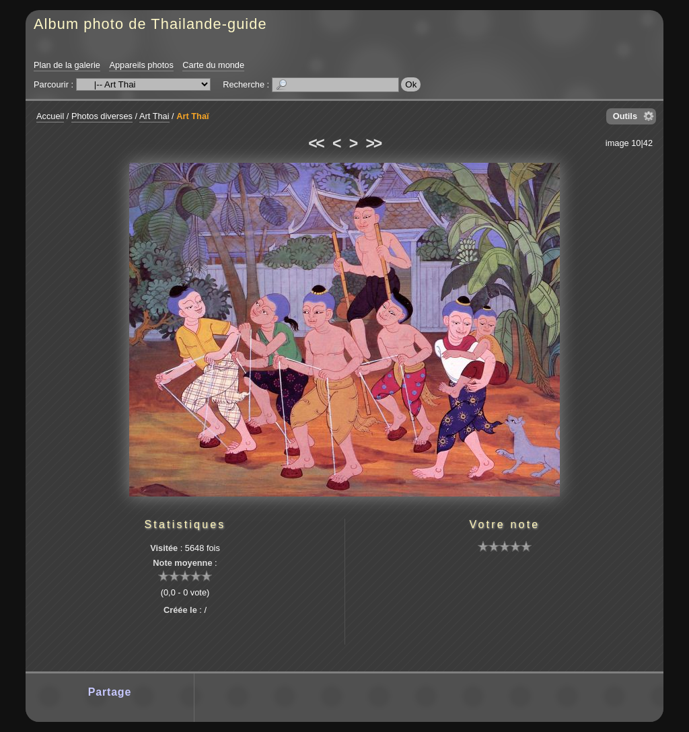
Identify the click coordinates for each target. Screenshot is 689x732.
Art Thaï (192, 116)
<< (315, 143)
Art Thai (154, 116)
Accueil (50, 116)
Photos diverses (102, 116)
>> (373, 143)
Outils (625, 116)
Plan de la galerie (67, 65)
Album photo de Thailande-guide (150, 23)
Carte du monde (213, 65)
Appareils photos (141, 65)
